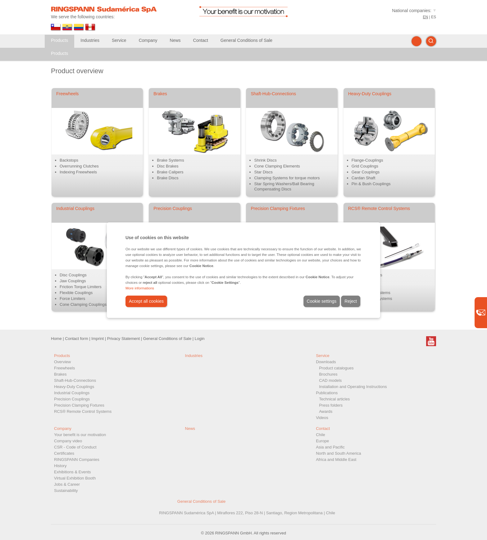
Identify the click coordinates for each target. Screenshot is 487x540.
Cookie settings (322, 301)
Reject (350, 301)
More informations (139, 288)
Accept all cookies (146, 301)
